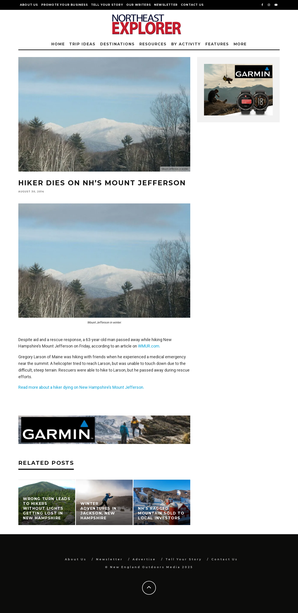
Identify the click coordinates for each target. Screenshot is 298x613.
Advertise (144, 559)
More (240, 44)
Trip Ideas (82, 44)
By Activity (186, 44)
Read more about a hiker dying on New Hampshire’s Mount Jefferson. (81, 387)
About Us (29, 4)
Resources (153, 44)
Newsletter (166, 4)
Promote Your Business (64, 4)
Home (58, 44)
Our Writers (138, 4)
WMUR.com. (149, 346)
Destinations (117, 44)
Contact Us (192, 4)
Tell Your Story (107, 4)
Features (217, 44)
